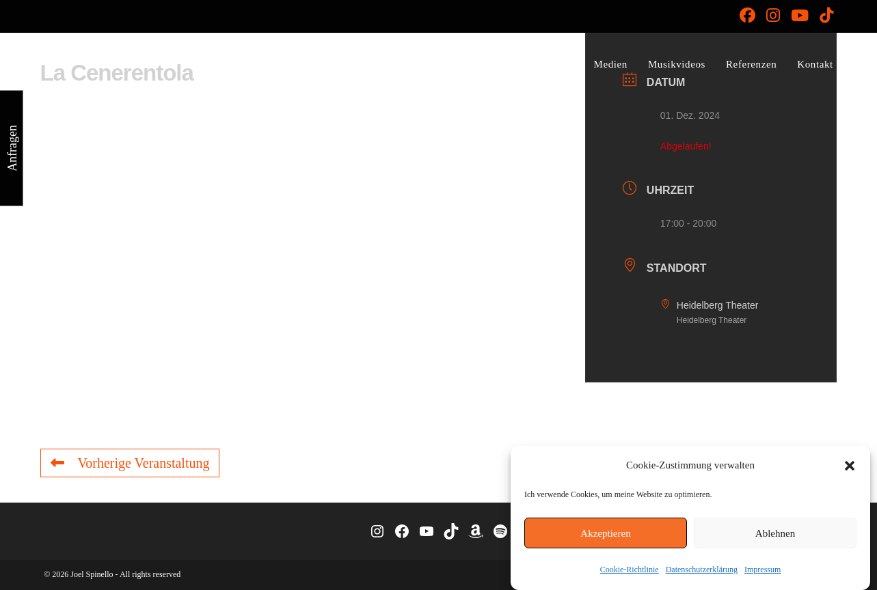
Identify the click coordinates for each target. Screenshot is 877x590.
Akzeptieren (605, 533)
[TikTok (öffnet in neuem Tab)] (823, 15)
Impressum (762, 569)
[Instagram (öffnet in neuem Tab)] (773, 15)
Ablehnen (775, 533)
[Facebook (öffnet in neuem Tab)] (747, 15)
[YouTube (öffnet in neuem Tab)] (799, 15)
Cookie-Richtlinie (629, 569)
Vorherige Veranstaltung (130, 462)
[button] (849, 466)
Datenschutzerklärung (702, 569)
